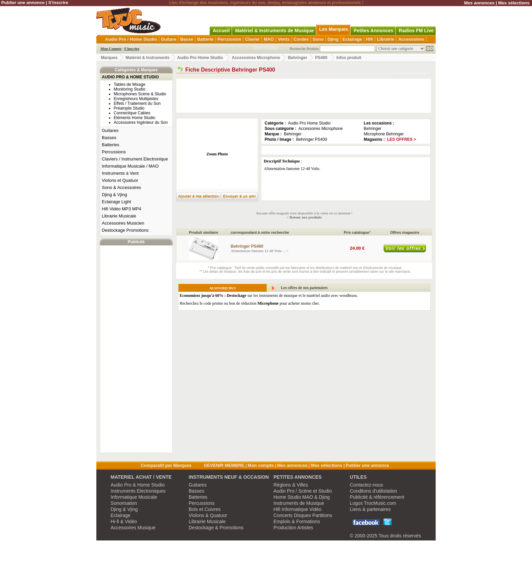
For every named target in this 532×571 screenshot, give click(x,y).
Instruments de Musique (298, 503)
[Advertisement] (136, 349)
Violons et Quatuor (120, 180)
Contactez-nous (366, 485)
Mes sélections (514, 2)
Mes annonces (479, 2)
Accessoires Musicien (123, 223)
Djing (333, 39)
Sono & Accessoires (121, 187)
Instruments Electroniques (138, 491)
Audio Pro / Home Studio (131, 39)
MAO (269, 39)
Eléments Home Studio (134, 117)
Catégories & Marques (136, 70)
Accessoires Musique (133, 527)
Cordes (301, 39)
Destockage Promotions (125, 230)
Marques (109, 57)
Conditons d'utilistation (373, 491)
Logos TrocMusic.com (373, 503)
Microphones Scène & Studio (140, 94)
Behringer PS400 (311, 139)
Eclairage (352, 39)
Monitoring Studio (129, 89)
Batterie (205, 39)
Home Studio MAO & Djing (301, 497)
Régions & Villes (290, 485)
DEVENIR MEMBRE (224, 465)
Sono (318, 39)
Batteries (110, 144)
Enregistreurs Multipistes (136, 98)
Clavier (252, 39)
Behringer (297, 57)
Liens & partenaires (370, 509)
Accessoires (411, 39)
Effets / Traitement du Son (137, 103)
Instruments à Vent (120, 173)
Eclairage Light (116, 201)
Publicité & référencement (377, 497)
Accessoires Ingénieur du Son (141, 122)
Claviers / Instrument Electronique (135, 158)
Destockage (266, 47)
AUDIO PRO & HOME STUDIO (130, 77)
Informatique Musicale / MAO (130, 166)
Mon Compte (110, 48)
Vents (284, 39)
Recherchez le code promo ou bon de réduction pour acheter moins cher (249, 303)
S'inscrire (58, 2)
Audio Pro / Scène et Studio (302, 491)
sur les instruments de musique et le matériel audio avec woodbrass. (269, 295)
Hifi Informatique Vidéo (297, 509)
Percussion (229, 39)
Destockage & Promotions (216, 527)
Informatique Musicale (134, 497)
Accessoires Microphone (256, 57)
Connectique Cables (132, 113)
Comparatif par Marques (166, 465)
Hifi (369, 39)
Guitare (168, 39)
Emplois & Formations (296, 521)
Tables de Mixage (129, 84)
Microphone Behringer (384, 134)
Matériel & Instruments (147, 57)
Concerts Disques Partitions (302, 515)
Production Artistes (293, 527)
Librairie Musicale (119, 215)
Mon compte (261, 465)
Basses (109, 137)
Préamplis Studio (129, 108)
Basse (186, 39)
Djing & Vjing (114, 194)
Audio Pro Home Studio (200, 57)
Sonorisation (124, 503)
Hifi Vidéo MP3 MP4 (121, 208)
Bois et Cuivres (205, 509)
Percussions (114, 151)
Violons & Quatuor (208, 515)
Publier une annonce (23, 2)
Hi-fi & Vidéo (124, 521)
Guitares (110, 130)
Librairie (385, 39)
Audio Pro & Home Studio (138, 485)
